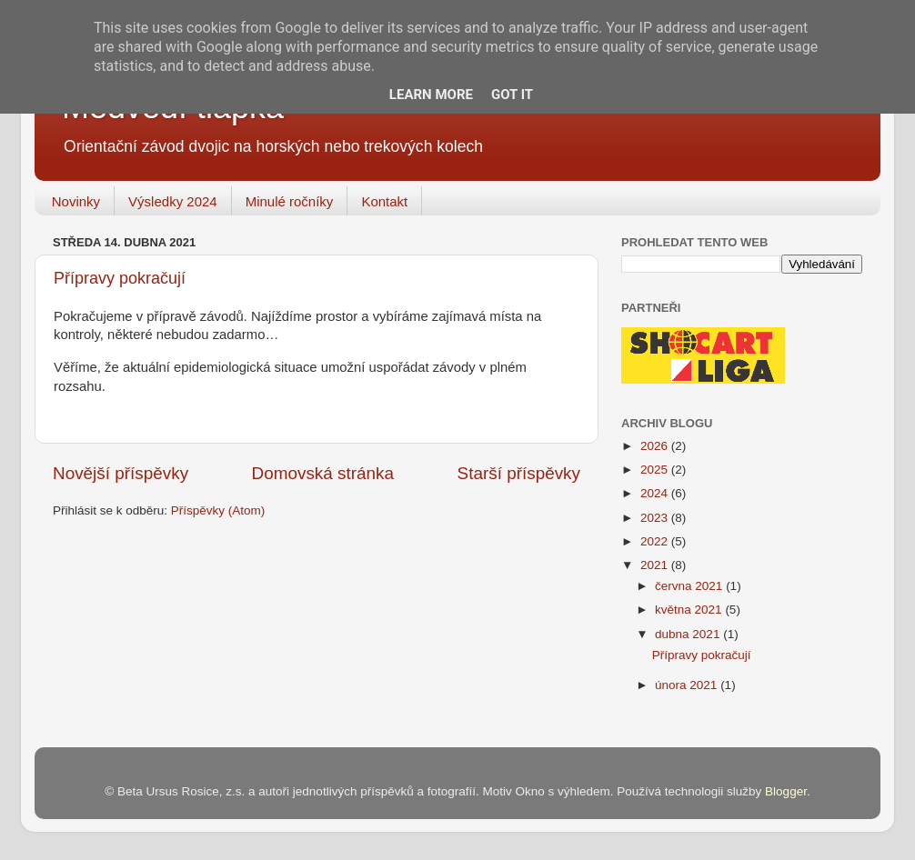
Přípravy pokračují (120, 278)
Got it (512, 94)
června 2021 (690, 586)
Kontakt (384, 201)
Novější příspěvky (120, 473)
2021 (655, 565)
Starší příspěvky (519, 473)
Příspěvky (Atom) (218, 510)
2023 (655, 518)
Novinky (76, 201)
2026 (655, 446)
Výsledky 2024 (172, 201)
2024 (655, 493)
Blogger (786, 791)
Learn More (431, 94)
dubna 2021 (689, 634)
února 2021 (687, 685)
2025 (655, 469)
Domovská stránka (323, 473)
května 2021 (690, 609)
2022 (655, 541)
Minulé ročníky (290, 201)
